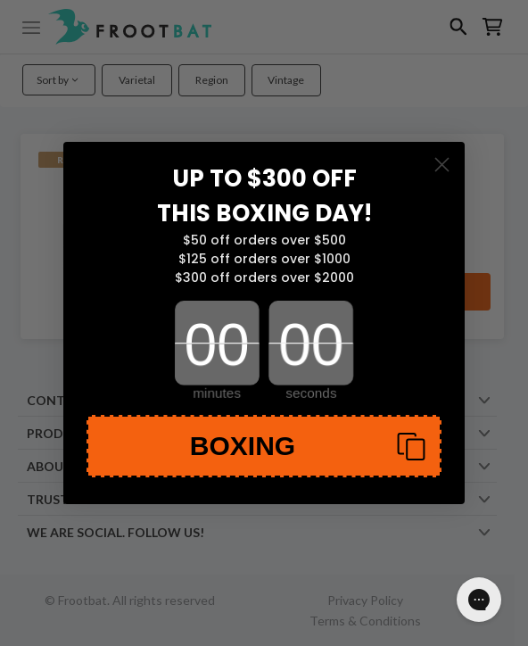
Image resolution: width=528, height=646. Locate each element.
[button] (264, 446)
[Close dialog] (442, 164)
